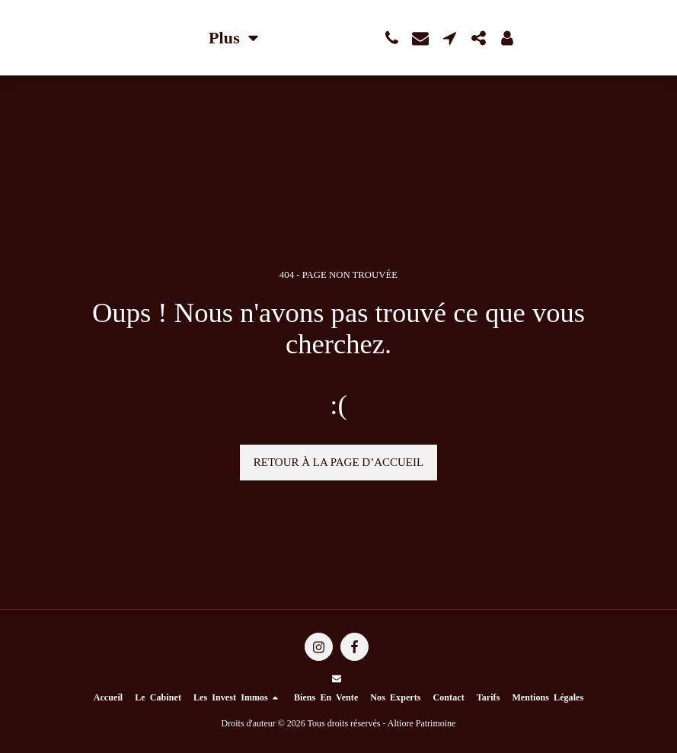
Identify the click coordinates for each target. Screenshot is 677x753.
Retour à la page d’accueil (338, 462)
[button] (467, 38)
